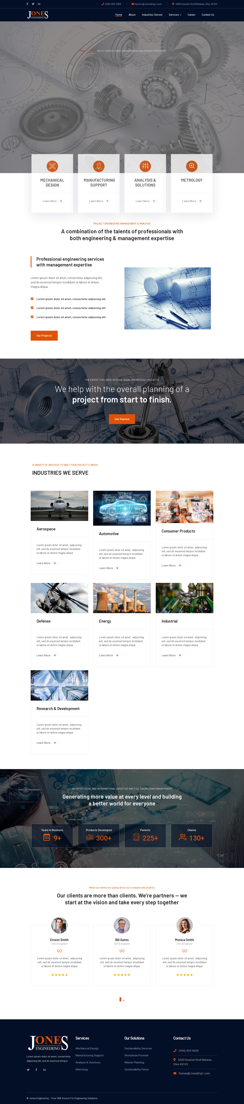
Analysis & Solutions (88, 1062)
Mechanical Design (87, 1048)
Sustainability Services (138, 1048)
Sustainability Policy (136, 1069)
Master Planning (134, 1062)
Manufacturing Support (90, 1055)
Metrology (82, 1069)
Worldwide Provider (136, 1055)
